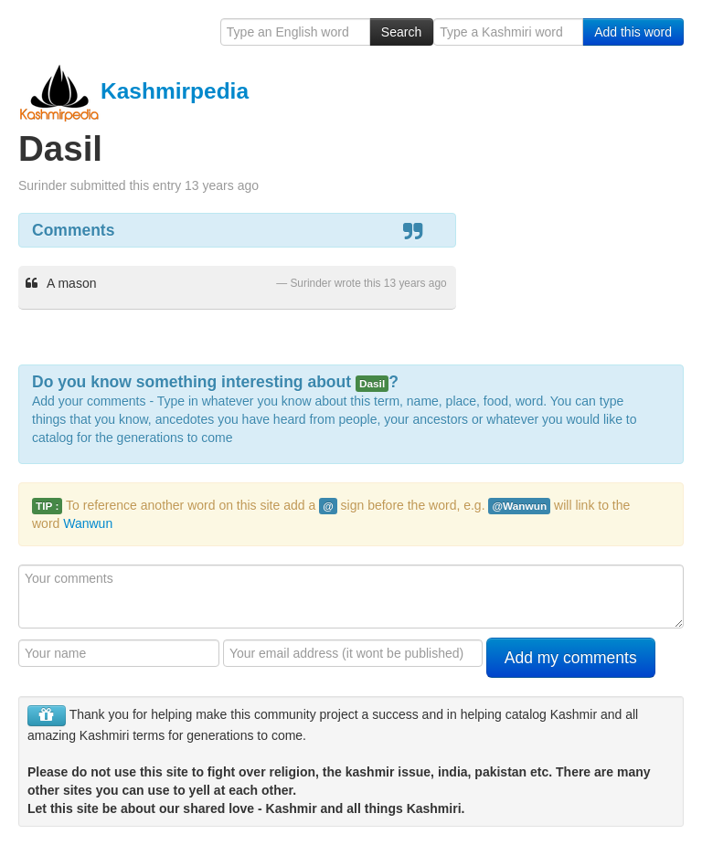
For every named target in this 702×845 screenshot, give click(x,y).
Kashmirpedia (133, 91)
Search (401, 32)
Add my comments (571, 658)
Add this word (633, 32)
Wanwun (87, 523)
